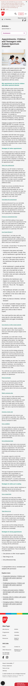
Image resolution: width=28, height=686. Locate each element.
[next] (4, 9)
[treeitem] (14, 33)
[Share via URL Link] (25, 20)
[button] (6, 28)
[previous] (2, 9)
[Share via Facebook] (23, 20)
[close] (26, 2)
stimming (4, 116)
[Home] (2, 19)
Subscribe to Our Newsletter (21, 684)
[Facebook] (4, 657)
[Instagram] (7, 657)
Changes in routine (7, 122)
